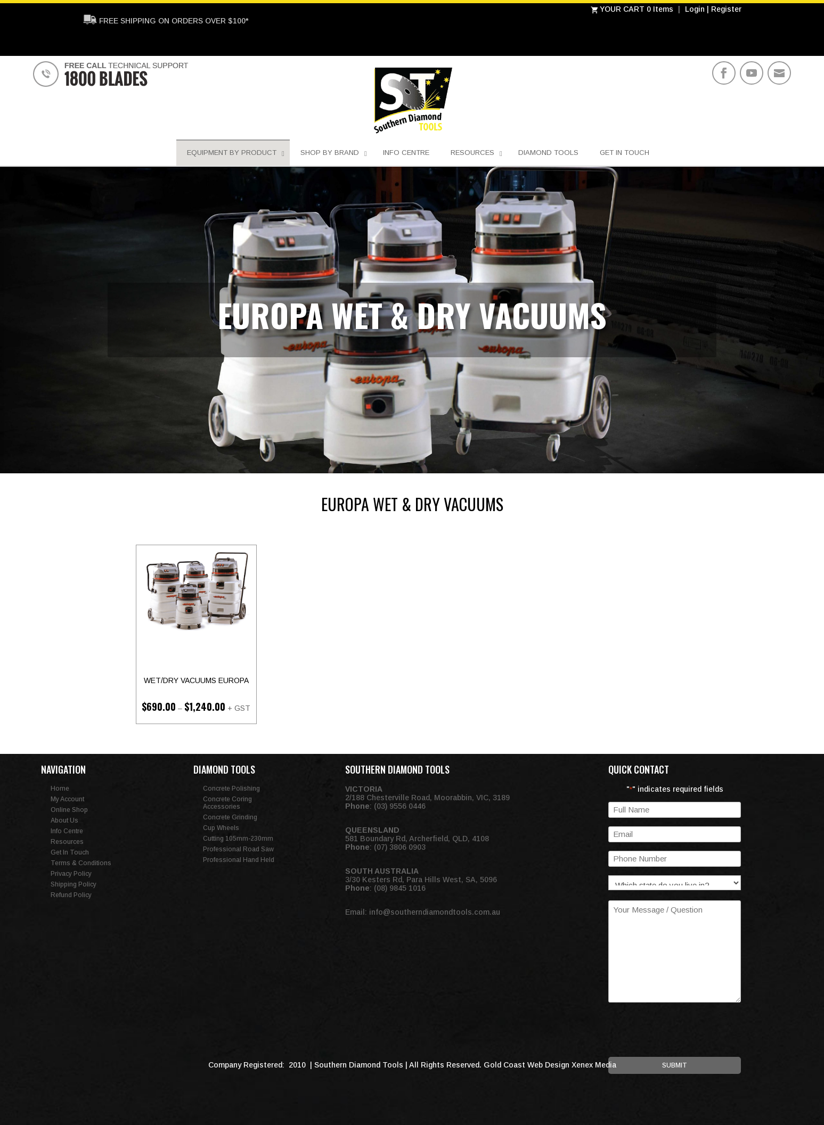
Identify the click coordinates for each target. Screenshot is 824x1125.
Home (60, 788)
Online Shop (69, 810)
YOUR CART (619, 9)
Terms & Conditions (81, 863)
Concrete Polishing (231, 788)
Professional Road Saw (238, 849)
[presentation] (689, 1036)
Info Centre (67, 831)
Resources (67, 841)
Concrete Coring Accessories (227, 802)
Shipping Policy (73, 884)
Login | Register (713, 9)
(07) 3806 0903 (400, 847)
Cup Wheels (221, 828)
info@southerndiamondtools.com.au (434, 912)
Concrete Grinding (230, 817)
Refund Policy (71, 895)
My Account (67, 799)
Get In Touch (70, 852)
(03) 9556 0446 (400, 806)
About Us (64, 820)
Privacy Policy (71, 873)
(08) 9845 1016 (400, 888)
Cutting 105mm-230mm (238, 838)
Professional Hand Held (238, 860)
